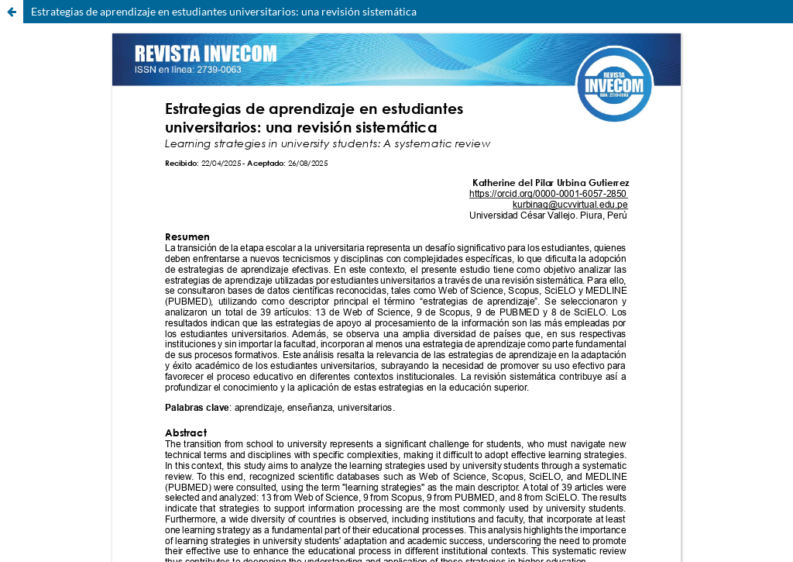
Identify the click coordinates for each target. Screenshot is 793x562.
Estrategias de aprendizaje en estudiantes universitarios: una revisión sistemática (224, 11)
